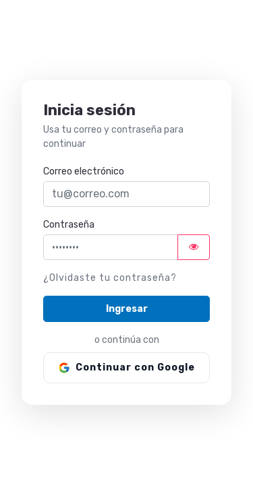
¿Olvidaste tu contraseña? (110, 278)
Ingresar (127, 309)
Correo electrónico (83, 171)
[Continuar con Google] (126, 367)
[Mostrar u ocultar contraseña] (193, 247)
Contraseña (68, 224)
